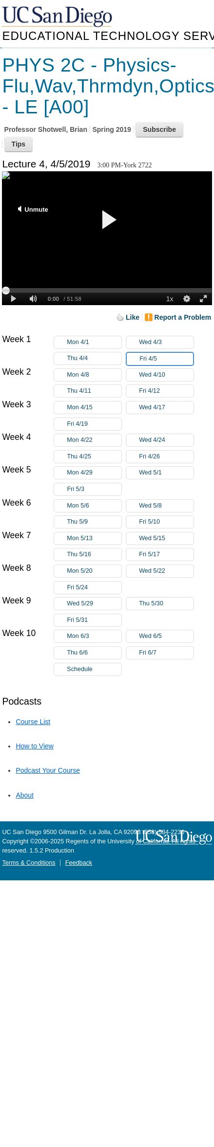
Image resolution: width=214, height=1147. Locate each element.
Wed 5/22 (166, 571)
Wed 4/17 (166, 407)
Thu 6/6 (94, 653)
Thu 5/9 (94, 522)
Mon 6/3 (94, 636)
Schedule (80, 669)
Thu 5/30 (166, 604)
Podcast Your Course (48, 770)
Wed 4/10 (166, 375)
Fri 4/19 (94, 424)
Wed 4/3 (166, 342)
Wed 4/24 (166, 440)
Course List (33, 722)
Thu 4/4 (94, 358)
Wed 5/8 (166, 506)
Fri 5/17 (166, 554)
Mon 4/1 (94, 342)
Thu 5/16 (94, 554)
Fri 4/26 (166, 457)
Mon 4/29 (94, 473)
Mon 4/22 (94, 440)
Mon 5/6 (94, 506)
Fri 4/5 (166, 359)
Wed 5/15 (166, 538)
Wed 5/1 (166, 473)
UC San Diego (58, 17)
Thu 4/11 (94, 391)
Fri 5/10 (166, 522)
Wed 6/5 (166, 636)
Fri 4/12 (166, 391)
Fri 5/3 (94, 489)
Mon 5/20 (94, 571)
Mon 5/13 (94, 538)
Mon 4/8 (94, 375)
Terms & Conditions (28, 862)
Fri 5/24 (94, 588)
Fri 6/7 (166, 653)
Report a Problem (183, 317)
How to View (35, 746)
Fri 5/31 (94, 620)
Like (132, 317)
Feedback (78, 862)
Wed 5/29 (94, 604)
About (25, 795)
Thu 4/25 (94, 457)
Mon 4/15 (94, 407)
